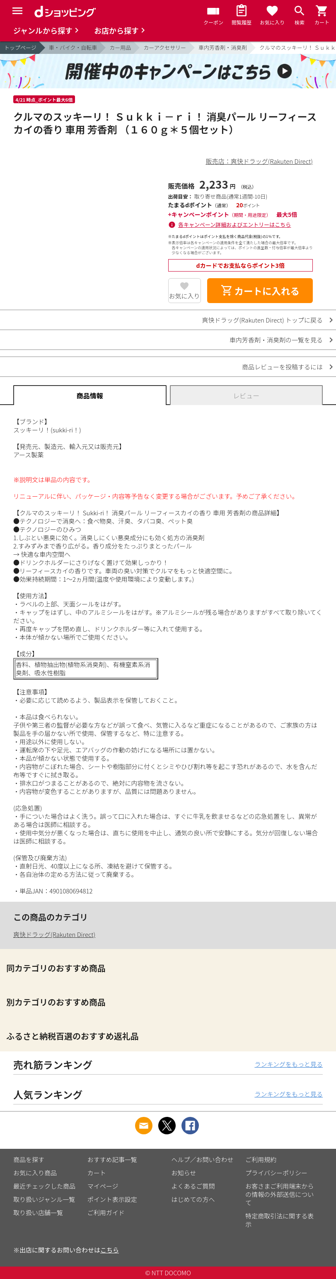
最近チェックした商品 (44, 1186)
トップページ (20, 47)
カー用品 (120, 47)
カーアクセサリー (164, 47)
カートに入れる (260, 290)
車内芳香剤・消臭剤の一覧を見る (276, 340)
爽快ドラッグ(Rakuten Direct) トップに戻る (262, 320)
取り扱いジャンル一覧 (44, 1199)
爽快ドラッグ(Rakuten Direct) (54, 934)
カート (96, 1172)
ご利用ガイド (106, 1212)
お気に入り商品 (35, 1172)
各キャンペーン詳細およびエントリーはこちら (234, 224)
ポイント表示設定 (112, 1199)
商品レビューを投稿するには (282, 367)
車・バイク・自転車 (73, 47)
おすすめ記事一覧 (112, 1159)
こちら (109, 1249)
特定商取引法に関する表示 (279, 1219)
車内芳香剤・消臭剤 (222, 47)
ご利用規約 (260, 1159)
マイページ (102, 1186)
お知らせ (184, 1172)
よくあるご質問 (193, 1186)
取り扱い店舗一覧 (38, 1212)
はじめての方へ (193, 1199)
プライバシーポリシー (276, 1172)
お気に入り (184, 295)
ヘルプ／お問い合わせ (203, 1159)
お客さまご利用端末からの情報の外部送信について (279, 1194)
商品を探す (28, 1159)
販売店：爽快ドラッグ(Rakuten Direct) (259, 161)
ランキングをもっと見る (288, 1064)
